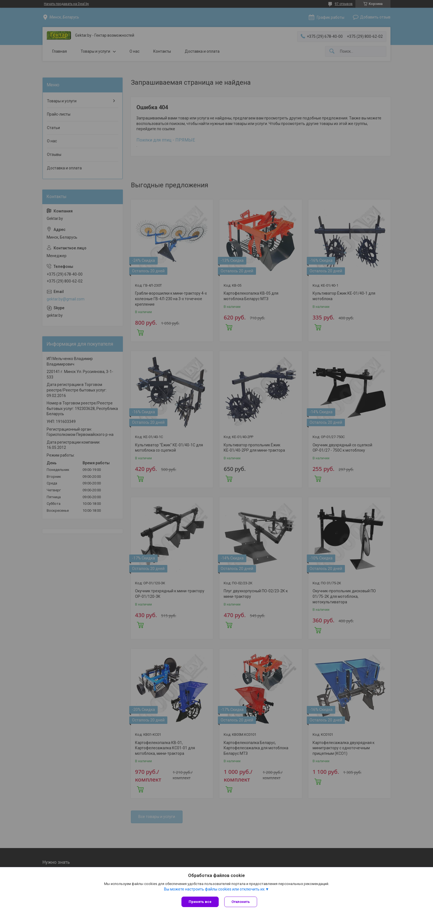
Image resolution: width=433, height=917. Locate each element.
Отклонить (240, 902)
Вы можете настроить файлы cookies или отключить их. (214, 889)
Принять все (200, 902)
